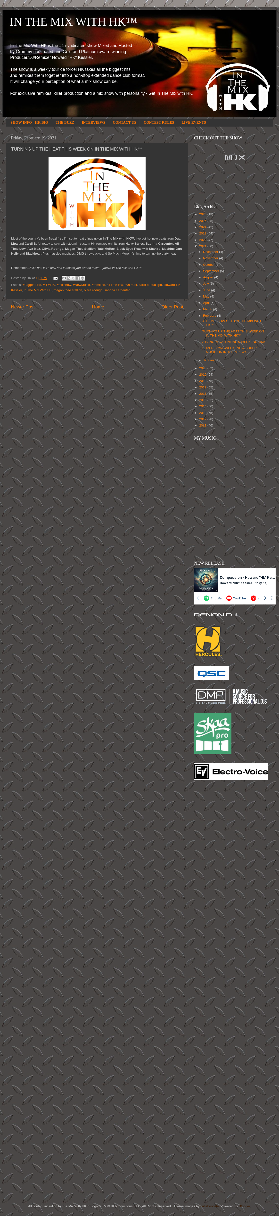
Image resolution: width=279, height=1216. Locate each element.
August (208, 277)
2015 (203, 400)
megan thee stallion (68, 290)
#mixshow (64, 285)
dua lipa (156, 285)
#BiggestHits (32, 285)
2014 (203, 406)
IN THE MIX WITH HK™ (73, 21)
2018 (203, 381)
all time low (115, 285)
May (206, 296)
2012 (203, 419)
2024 (203, 227)
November (211, 258)
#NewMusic (81, 285)
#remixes (98, 285)
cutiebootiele (209, 1206)
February (210, 315)
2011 (203, 425)
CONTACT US (124, 122)
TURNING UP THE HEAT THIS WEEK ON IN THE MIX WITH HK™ (233, 333)
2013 (203, 413)
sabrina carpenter (117, 290)
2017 (203, 387)
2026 (203, 214)
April (207, 303)
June (207, 290)
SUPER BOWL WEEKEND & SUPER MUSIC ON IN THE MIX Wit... (229, 350)
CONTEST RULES (159, 122)
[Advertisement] (213, 861)
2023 (203, 233)
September (211, 271)
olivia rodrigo (93, 290)
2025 (203, 221)
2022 (203, 240)
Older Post (172, 306)
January (209, 360)
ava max (131, 285)
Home (98, 306)
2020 (203, 368)
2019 (203, 374)
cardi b (144, 285)
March (208, 309)
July (206, 283)
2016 (203, 393)
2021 (203, 246)
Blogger (244, 1206)
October (209, 264)
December (211, 252)
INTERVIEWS (93, 122)
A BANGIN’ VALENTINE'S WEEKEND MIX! (233, 342)
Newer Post (23, 306)
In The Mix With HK (38, 290)
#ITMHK (49, 285)
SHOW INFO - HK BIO (29, 122)
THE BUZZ (65, 122)
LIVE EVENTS (194, 122)
